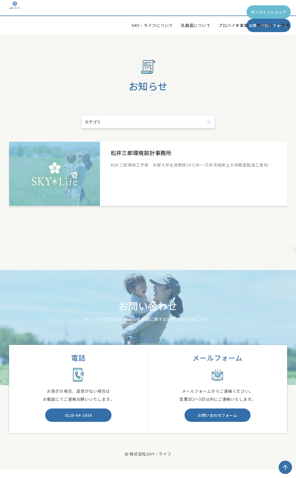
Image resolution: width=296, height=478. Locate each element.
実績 (285, 25)
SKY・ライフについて (152, 25)
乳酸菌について (195, 25)
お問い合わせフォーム (258, 12)
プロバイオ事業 (233, 25)
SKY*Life (28, 17)
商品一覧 (264, 25)
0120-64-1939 (78, 418)
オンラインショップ (189, 12)
